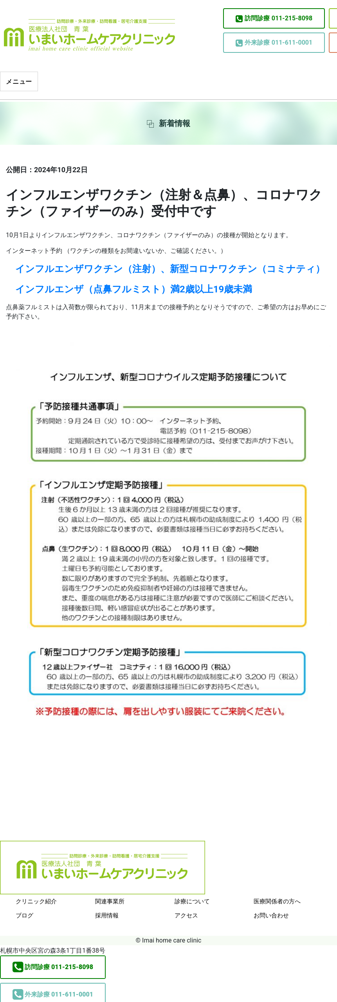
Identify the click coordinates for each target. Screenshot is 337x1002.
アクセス (186, 915)
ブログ (24, 915)
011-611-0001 (274, 42)
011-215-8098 (274, 18)
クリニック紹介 (36, 901)
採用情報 (107, 915)
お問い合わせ (271, 915)
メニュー (19, 81)
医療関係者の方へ (277, 901)
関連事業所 (109, 901)
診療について (192, 901)
